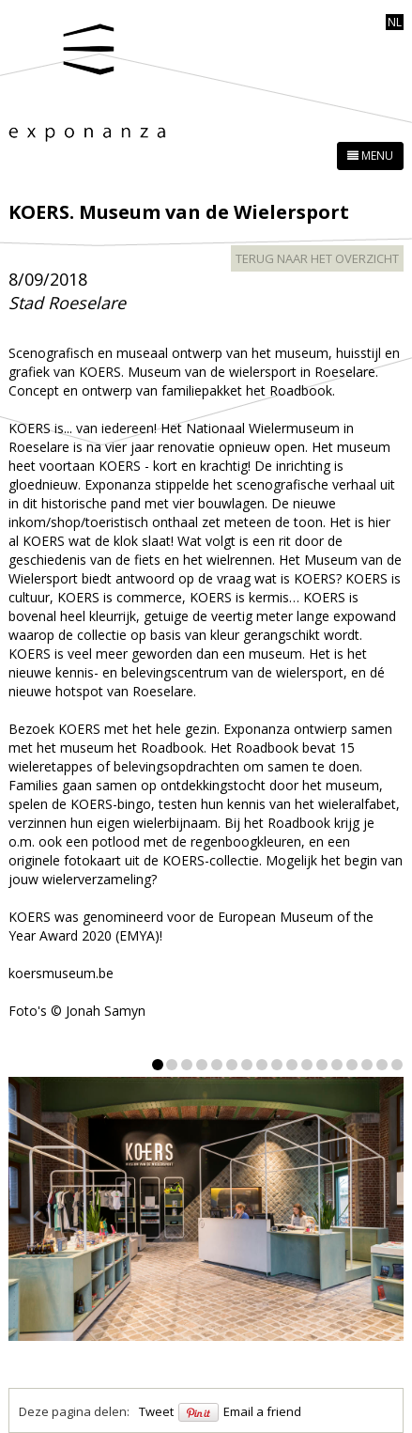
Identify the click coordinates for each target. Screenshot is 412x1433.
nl (395, 22)
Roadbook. (173, 747)
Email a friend (262, 1411)
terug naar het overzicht (317, 258)
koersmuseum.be (61, 973)
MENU (370, 156)
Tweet (156, 1411)
